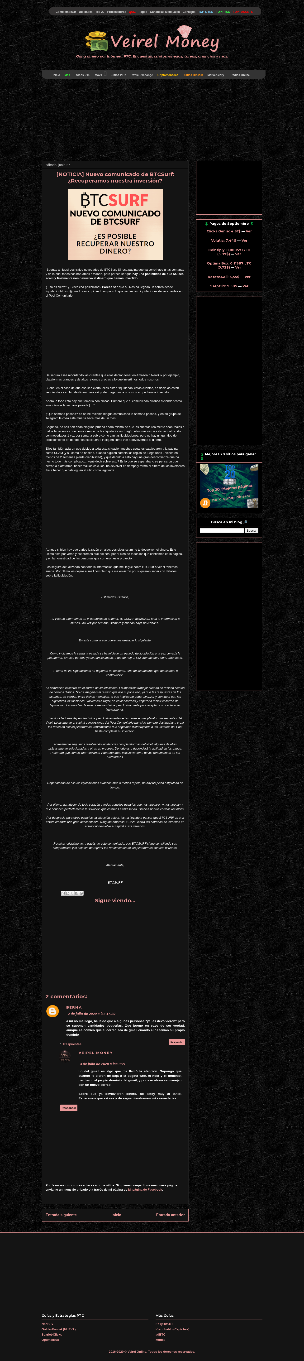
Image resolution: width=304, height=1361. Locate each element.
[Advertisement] (152, 120)
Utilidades (85, 12)
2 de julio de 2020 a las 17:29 (91, 1014)
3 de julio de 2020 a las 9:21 (103, 1064)
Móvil (101, 74)
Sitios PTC (83, 75)
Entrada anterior (170, 1215)
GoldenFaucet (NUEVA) (59, 1329)
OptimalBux (50, 1340)
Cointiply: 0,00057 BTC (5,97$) (229, 252)
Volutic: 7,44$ (223, 240)
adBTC (161, 1334)
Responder (177, 1042)
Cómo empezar (66, 12)
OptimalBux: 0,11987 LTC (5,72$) (229, 265)
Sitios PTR (119, 75)
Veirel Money (96, 1053)
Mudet (160, 1340)
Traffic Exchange (141, 75)
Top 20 (99, 12)
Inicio (56, 75)
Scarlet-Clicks (52, 1334)
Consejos (189, 12)
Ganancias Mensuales (165, 12)
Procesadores (116, 12)
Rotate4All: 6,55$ (223, 277)
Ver (249, 231)
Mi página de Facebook (145, 1189)
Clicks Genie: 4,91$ (224, 231)
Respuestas (72, 1044)
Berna (74, 1007)
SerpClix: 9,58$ (223, 286)
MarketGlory (216, 75)
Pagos (142, 12)
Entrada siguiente (61, 1215)
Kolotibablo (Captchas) (172, 1329)
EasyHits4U (164, 1324)
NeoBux (47, 1324)
